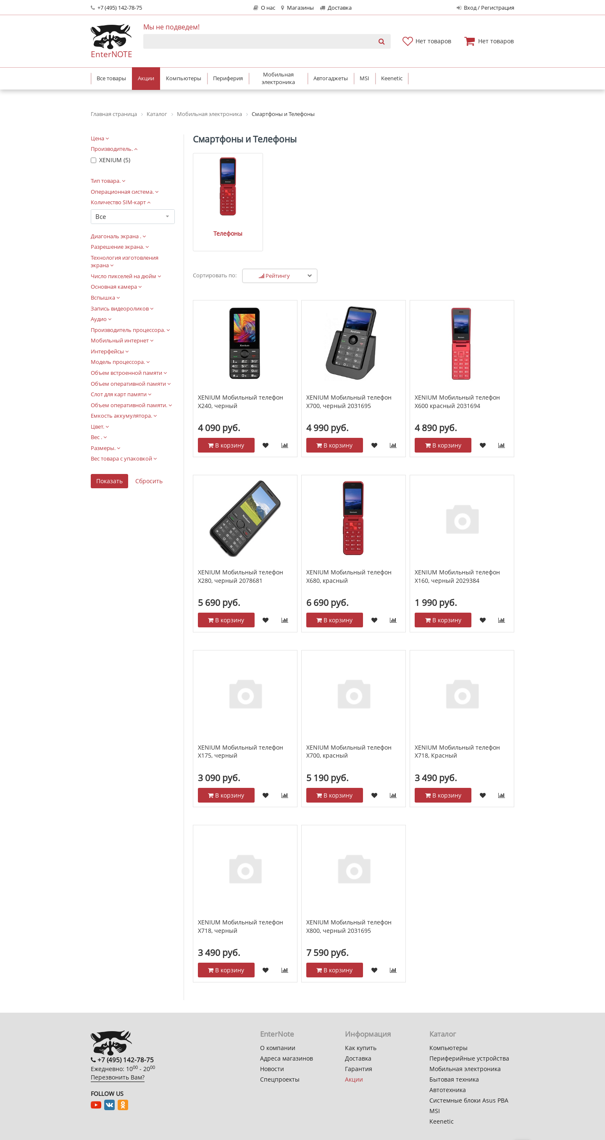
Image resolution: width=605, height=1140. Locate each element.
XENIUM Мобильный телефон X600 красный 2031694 (457, 391)
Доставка (336, 7)
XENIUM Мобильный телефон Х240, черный (240, 391)
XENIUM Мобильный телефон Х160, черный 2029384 (457, 566)
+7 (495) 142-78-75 (116, 7)
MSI (434, 1111)
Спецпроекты (280, 1079)
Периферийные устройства (469, 1058)
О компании (277, 1048)
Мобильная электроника (465, 1069)
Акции (354, 1079)
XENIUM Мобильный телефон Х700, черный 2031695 (349, 391)
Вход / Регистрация (485, 7)
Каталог (442, 1034)
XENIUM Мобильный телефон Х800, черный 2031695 (349, 916)
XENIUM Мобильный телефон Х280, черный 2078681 (240, 566)
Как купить (360, 1048)
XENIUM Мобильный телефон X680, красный (349, 566)
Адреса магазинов (286, 1058)
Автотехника (447, 1090)
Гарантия (358, 1069)
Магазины (297, 7)
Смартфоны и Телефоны (245, 139)
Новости (272, 1069)
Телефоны (222, 222)
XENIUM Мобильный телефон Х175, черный (240, 741)
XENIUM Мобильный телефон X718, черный (240, 916)
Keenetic (441, 1121)
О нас (264, 7)
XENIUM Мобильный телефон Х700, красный (349, 741)
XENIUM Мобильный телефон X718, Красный (457, 741)
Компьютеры (448, 1048)
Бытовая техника (454, 1079)
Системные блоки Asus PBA (468, 1100)
